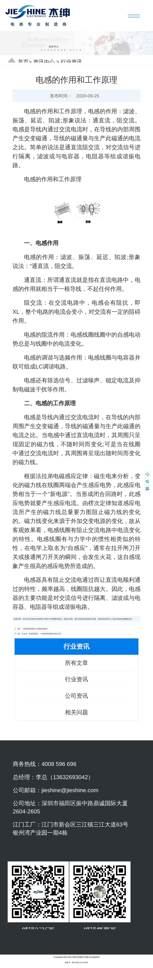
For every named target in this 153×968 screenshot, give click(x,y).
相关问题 (76, 712)
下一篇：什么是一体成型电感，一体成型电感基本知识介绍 (37, 634)
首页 (23, 62)
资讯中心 (44, 62)
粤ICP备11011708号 (80, 962)
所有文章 (76, 663)
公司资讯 (76, 696)
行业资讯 (71, 62)
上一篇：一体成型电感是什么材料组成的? (31, 629)
